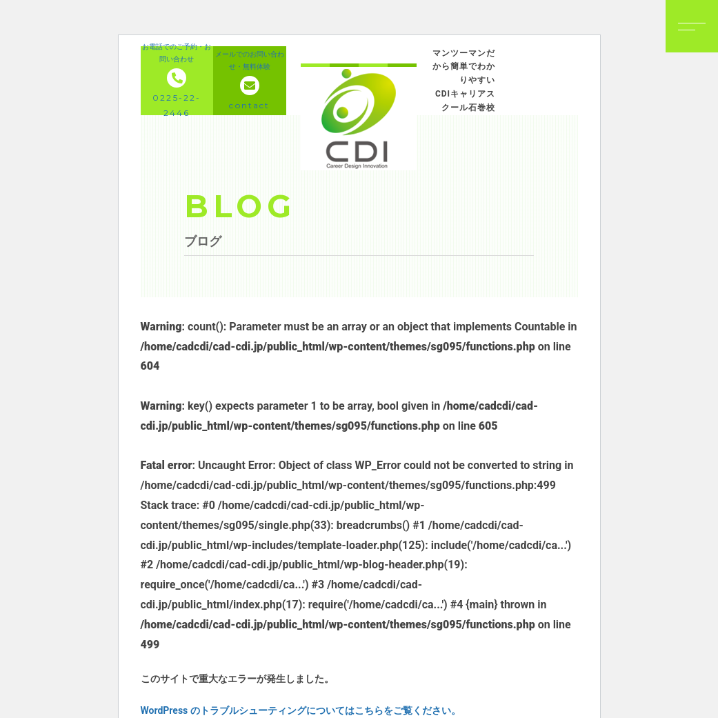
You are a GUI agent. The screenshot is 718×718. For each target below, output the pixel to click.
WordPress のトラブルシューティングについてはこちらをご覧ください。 (301, 710)
